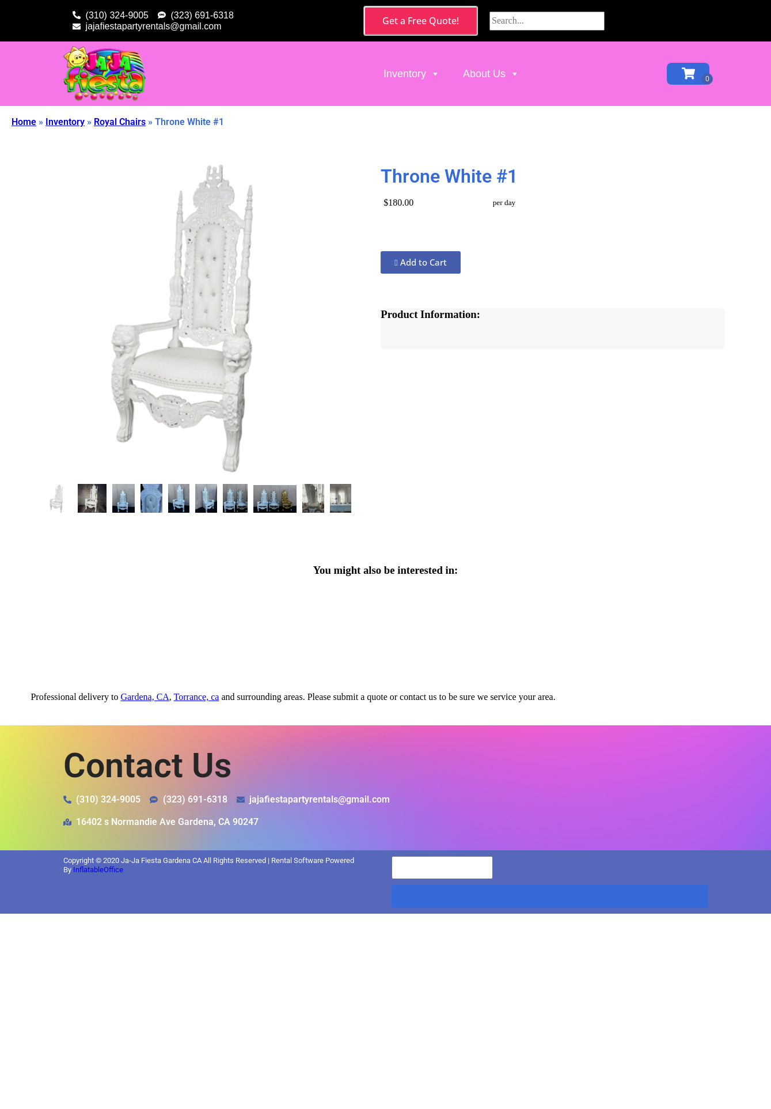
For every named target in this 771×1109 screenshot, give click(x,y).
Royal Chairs (120, 121)
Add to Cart (420, 262)
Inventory (411, 74)
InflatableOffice (98, 869)
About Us (491, 74)
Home (24, 121)
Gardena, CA (144, 697)
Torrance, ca (196, 697)
